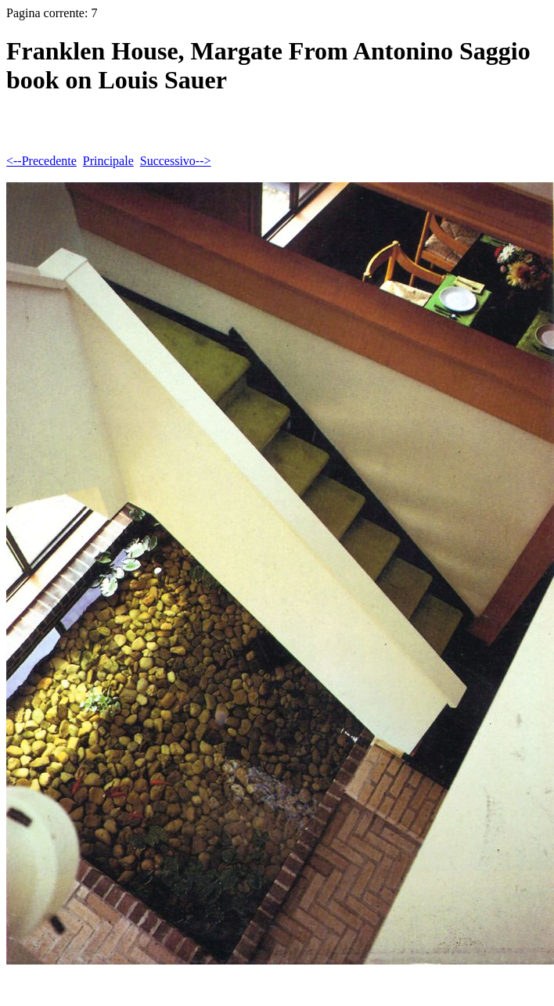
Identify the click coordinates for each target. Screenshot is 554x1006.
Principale (108, 160)
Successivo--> (175, 160)
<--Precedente (41, 160)
